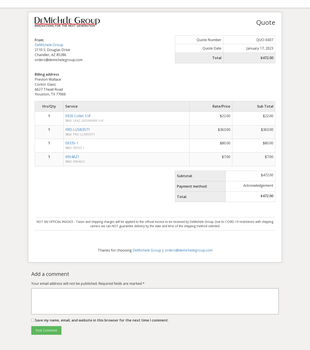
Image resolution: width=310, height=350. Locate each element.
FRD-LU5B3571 (77, 129)
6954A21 (72, 156)
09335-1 (71, 143)
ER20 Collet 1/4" (78, 115)
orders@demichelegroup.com (189, 250)
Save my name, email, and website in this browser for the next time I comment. (102, 320)
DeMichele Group (49, 44)
